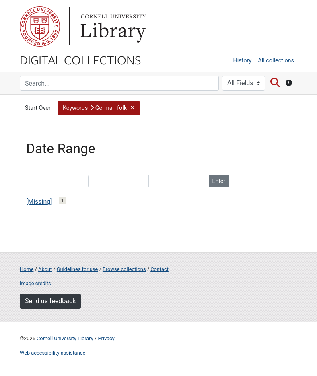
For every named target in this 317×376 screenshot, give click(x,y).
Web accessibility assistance (52, 353)
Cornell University (40, 26)
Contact (159, 269)
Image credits (35, 283)
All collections (276, 60)
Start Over (38, 108)
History (242, 60)
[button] (99, 108)
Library (112, 26)
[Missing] (39, 201)
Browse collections (124, 269)
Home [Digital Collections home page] (26, 269)
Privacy (106, 338)
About (45, 269)
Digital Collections (80, 59)
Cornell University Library (65, 338)
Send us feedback (50, 301)
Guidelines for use (77, 269)
